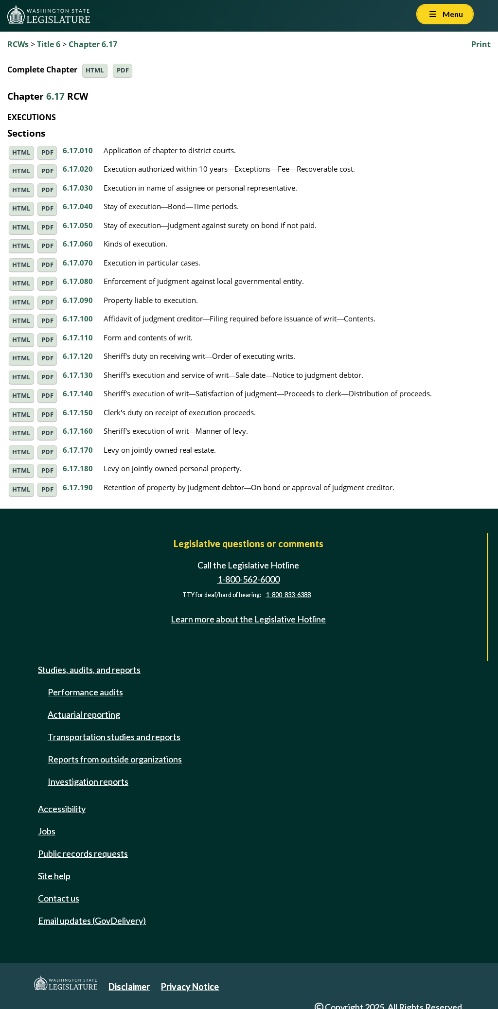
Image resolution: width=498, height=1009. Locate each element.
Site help (54, 875)
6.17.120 (78, 356)
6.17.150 (78, 412)
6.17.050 (78, 225)
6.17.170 (78, 450)
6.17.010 (78, 150)
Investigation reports (88, 781)
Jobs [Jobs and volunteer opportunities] (46, 831)
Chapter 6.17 (93, 44)
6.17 (55, 96)
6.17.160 (78, 431)
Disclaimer (129, 986)
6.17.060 (78, 243)
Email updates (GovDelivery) (92, 920)
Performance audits (85, 692)
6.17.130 (78, 375)
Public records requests (83, 853)
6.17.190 (78, 487)
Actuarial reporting (84, 714)
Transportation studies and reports (114, 736)
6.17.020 (78, 169)
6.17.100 (78, 318)
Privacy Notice (190, 986)
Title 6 (48, 44)
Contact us (58, 898)
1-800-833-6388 (288, 595)
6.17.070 (78, 262)
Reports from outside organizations (115, 759)
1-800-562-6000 (248, 579)
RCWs (18, 44)
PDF (123, 70)
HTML (95, 70)
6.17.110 (78, 337)
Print (481, 44)
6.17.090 (78, 300)
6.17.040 (78, 206)
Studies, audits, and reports (89, 669)
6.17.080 (78, 281)
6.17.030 (78, 188)
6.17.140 (78, 393)
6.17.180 (78, 468)
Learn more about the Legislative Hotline (248, 619)
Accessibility (62, 808)
